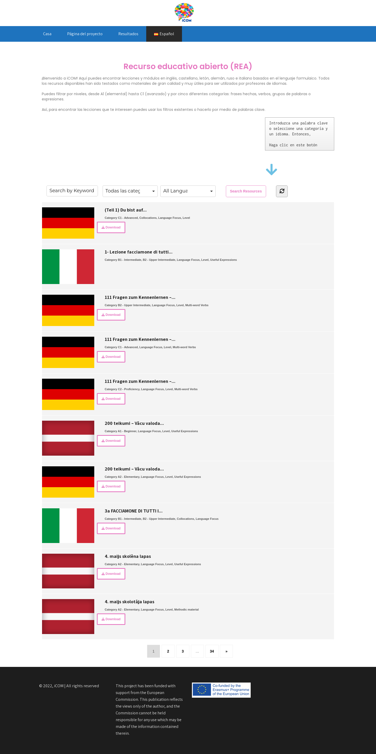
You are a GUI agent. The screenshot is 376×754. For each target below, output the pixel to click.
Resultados (128, 34)
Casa (47, 34)
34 (212, 651)
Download (111, 227)
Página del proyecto (85, 34)
